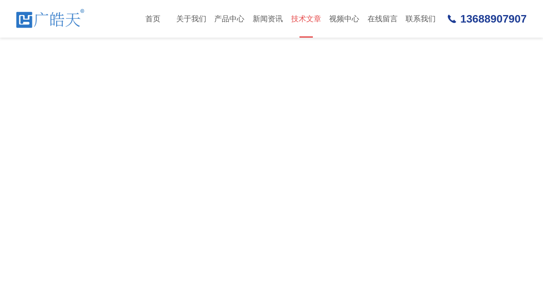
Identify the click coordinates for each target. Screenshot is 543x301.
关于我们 (191, 19)
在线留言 (383, 19)
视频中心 (344, 19)
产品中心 (229, 19)
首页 (152, 19)
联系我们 (421, 19)
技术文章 (306, 26)
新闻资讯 (268, 19)
